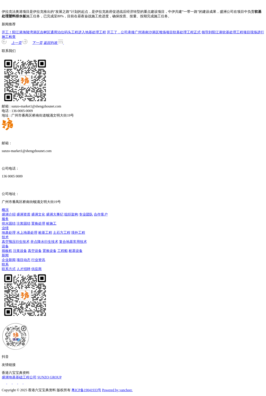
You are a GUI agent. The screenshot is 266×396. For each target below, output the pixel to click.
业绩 (5, 228)
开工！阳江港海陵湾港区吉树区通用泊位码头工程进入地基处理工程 (54, 32)
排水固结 (9, 223)
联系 (5, 264)
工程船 (62, 251)
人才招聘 (23, 269)
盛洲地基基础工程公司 (19, 377)
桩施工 (51, 223)
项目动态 (23, 260)
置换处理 (38, 223)
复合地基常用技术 (73, 241)
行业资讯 (38, 260)
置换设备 (49, 251)
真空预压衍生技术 (16, 241)
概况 (5, 210)
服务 (5, 219)
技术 (5, 237)
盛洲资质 (23, 214)
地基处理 (9, 232)
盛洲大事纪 (54, 214)
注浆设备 (20, 251)
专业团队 (86, 214)
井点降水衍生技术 (44, 241)
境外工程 (78, 232)
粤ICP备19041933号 (86, 390)
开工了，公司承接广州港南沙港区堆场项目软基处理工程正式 (154, 32)
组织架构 (71, 214)
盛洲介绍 (9, 214)
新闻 (5, 255)
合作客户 (101, 214)
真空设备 (35, 251)
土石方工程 (61, 232)
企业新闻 (9, 260)
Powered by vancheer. (117, 390)
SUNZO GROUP (49, 377)
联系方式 (9, 269)
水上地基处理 (27, 232)
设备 (5, 246)
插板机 (7, 251)
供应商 (36, 269)
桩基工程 (45, 232)
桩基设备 (76, 251)
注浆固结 (23, 223)
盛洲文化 (38, 214)
